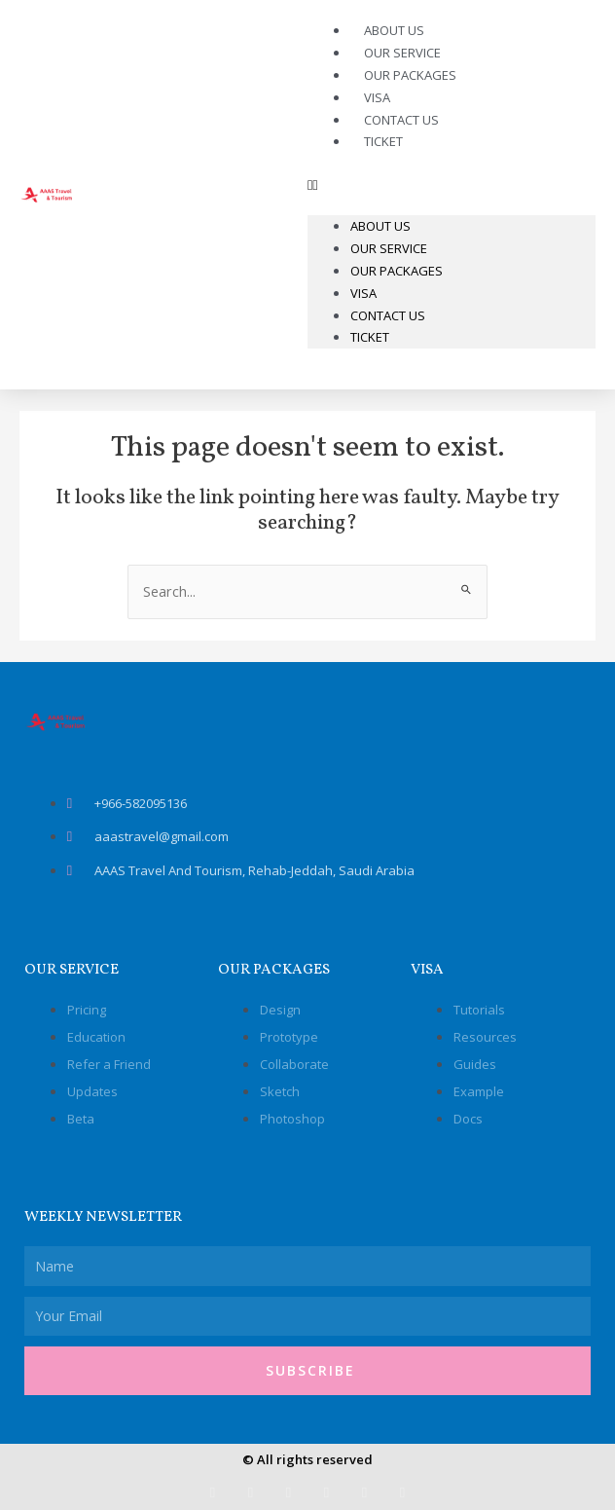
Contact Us (387, 315)
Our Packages (410, 75)
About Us (380, 226)
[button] (452, 185)
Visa (363, 293)
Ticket (383, 141)
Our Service (388, 248)
